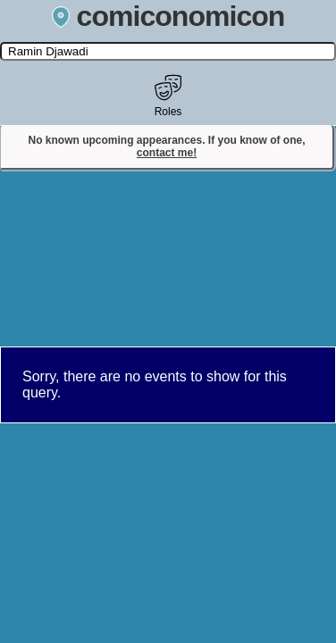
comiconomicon (168, 16)
